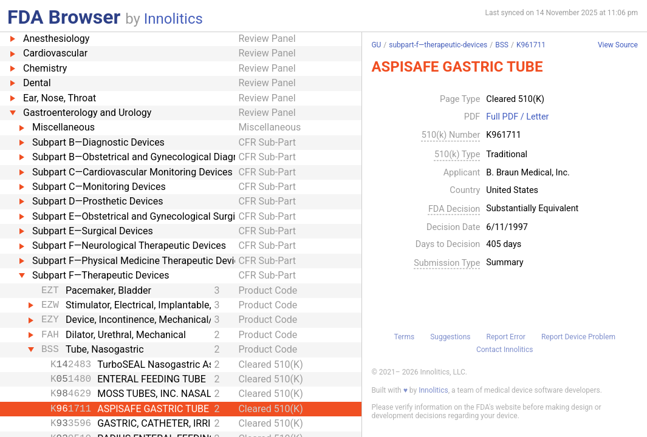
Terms (404, 337)
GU (376, 45)
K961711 (531, 45)
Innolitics (173, 18)
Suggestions (450, 337)
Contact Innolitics (504, 349)
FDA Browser (63, 17)
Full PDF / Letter (517, 117)
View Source (618, 45)
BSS (501, 45)
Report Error (506, 337)
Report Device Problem (578, 337)
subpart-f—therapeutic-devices (438, 45)
